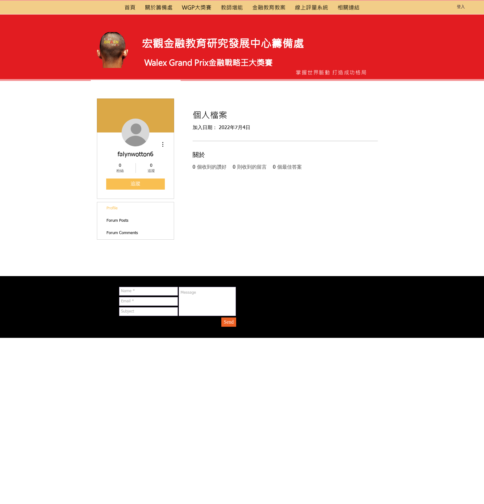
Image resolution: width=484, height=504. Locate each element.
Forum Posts (117, 221)
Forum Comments (122, 233)
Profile (112, 208)
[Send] (228, 322)
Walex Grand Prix (176, 62)
